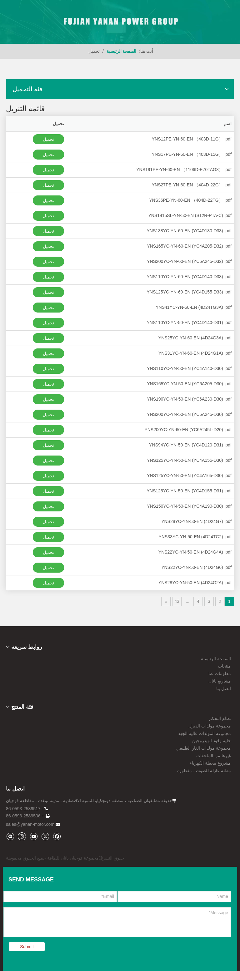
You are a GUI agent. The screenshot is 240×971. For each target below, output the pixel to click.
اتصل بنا (223, 688)
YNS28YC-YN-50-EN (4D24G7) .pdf (196, 521)
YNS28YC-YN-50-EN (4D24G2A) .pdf (195, 582)
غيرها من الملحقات (213, 755)
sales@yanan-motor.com (30, 824)
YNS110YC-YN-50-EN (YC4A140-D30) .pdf (189, 368)
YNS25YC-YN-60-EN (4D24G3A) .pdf (195, 337)
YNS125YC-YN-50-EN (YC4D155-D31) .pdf (189, 490)
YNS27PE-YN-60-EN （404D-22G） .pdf (192, 184)
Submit (27, 946)
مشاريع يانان (219, 680)
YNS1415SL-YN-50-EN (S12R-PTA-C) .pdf (190, 215)
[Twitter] (45, 836)
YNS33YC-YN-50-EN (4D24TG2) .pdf (195, 536)
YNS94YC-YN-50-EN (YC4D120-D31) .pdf (190, 444)
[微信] (10, 836)
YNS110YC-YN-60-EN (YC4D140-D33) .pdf (189, 276)
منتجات (224, 665)
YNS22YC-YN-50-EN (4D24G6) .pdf (196, 567)
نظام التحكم (220, 718)
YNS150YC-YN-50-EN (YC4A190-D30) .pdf (189, 506)
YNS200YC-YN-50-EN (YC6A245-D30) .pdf (189, 414)
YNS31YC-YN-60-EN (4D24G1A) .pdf (195, 353)
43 (176, 601)
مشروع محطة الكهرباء (210, 763)
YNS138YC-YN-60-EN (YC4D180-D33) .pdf (189, 230)
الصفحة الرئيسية (216, 658)
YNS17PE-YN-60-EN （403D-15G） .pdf (192, 154)
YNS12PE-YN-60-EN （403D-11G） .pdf (192, 138)
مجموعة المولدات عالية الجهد (204, 733)
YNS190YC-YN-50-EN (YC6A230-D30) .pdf (189, 399)
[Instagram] (22, 836)
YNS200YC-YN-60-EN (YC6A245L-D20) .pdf (188, 429)
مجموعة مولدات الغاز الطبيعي (203, 748)
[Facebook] (57, 836)
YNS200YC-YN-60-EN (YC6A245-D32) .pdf (189, 261)
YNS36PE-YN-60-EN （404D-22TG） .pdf (190, 200)
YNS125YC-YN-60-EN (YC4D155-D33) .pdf (189, 291)
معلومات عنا (219, 673)
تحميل (48, 139)
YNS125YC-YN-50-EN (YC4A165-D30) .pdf (189, 475)
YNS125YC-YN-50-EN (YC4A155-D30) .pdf (189, 460)
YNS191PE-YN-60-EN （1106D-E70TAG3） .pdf (184, 169)
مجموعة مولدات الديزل (209, 725)
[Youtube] (34, 836)
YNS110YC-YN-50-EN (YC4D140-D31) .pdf (189, 322)
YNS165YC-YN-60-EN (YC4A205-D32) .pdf (189, 246)
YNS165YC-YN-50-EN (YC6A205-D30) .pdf (189, 383)
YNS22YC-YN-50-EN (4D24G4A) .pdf (195, 552)
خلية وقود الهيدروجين (211, 740)
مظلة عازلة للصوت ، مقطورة (204, 770)
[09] (120, 22)
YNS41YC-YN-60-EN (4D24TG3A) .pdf (194, 307)
